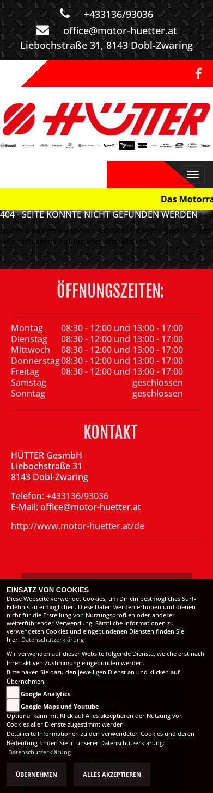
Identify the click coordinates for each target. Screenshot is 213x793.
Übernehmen (36, 774)
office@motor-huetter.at (120, 30)
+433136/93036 (118, 14)
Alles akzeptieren (112, 774)
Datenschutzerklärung (52, 639)
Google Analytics (45, 694)
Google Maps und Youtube (60, 706)
